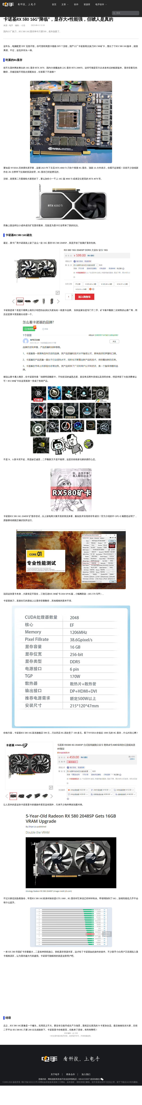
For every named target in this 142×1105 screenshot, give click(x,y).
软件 (76, 4)
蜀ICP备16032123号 (29, 1082)
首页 (54, 4)
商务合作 (70, 1074)
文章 (65, 4)
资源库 (87, 4)
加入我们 (86, 1074)
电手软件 (101, 4)
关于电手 (55, 1074)
